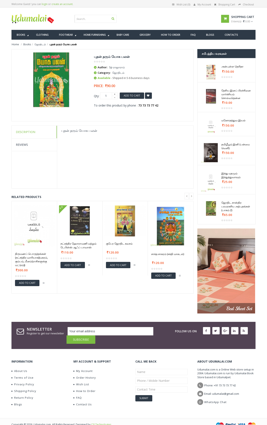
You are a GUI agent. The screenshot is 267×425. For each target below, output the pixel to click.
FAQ (77, 389)
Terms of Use (22, 369)
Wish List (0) (181, 4)
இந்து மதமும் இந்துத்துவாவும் (231, 175)
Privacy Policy (22, 376)
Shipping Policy (23, 382)
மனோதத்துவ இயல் (233, 120)
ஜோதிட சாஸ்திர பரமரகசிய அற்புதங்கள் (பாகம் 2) (235, 206)
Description (25, 132)
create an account (62, 4)
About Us (19, 362)
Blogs (16, 396)
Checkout (246, 4)
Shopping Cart (224, 4)
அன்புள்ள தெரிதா (232, 66)
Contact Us (82, 396)
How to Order (84, 382)
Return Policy (22, 389)
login (45, 4)
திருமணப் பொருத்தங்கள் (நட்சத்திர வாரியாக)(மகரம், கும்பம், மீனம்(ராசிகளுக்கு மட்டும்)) (31, 259)
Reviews (22, 145)
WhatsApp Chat (215, 394)
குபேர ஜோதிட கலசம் (119, 243)
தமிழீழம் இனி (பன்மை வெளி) (235, 146)
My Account (202, 4)
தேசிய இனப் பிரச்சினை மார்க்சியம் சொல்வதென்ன (236, 94)
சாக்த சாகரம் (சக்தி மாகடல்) (167, 254)
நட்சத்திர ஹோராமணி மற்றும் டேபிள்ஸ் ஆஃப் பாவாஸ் (78, 245)
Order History (84, 369)
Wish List (81, 376)
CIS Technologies (101, 416)
